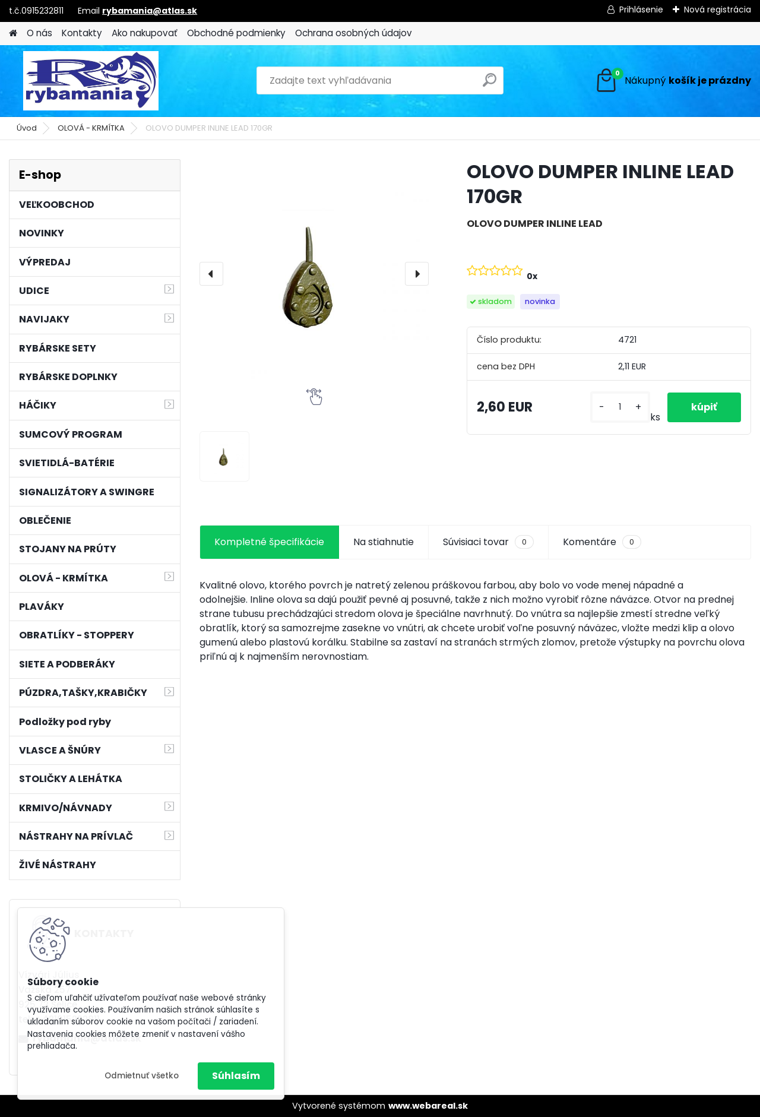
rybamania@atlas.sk (149, 11)
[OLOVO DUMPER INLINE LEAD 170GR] (314, 273)
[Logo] (90, 80)
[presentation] (211, 274)
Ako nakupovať (145, 33)
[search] (489, 84)
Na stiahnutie (383, 542)
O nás (39, 33)
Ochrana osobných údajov (353, 33)
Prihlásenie (641, 9)
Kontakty (82, 33)
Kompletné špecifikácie (269, 542)
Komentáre (602, 542)
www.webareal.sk (428, 1106)
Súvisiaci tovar (488, 542)
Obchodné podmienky (236, 33)
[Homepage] (13, 33)
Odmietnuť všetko (141, 1075)
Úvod (27, 128)
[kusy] (620, 407)
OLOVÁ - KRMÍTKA (91, 128)
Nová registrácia (717, 9)
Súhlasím (236, 1076)
